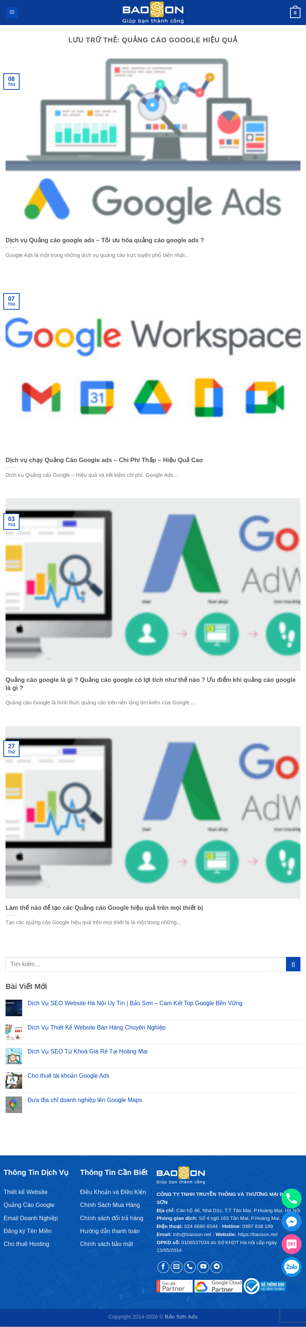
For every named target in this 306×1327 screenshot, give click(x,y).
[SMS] (292, 1244)
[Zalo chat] (292, 1267)
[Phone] (292, 1198)
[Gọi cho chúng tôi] (190, 1267)
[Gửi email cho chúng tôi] (177, 1267)
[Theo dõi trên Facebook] (163, 1267)
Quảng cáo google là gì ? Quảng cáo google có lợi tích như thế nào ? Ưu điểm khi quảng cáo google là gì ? (151, 683)
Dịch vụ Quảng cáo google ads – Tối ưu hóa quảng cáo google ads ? (105, 240)
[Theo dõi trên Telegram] (216, 1267)
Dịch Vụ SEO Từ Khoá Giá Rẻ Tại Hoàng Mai (88, 1051)
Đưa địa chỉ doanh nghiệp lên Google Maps (85, 1100)
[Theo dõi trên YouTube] (203, 1267)
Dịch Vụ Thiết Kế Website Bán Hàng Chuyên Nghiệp (97, 1027)
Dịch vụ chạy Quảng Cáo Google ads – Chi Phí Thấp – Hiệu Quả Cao (104, 460)
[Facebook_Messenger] (292, 1221)
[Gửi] (293, 964)
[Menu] (12, 13)
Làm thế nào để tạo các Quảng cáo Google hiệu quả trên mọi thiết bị (104, 907)
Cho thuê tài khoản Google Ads (69, 1076)
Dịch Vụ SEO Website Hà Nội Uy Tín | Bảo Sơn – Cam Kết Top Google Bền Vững (135, 1003)
